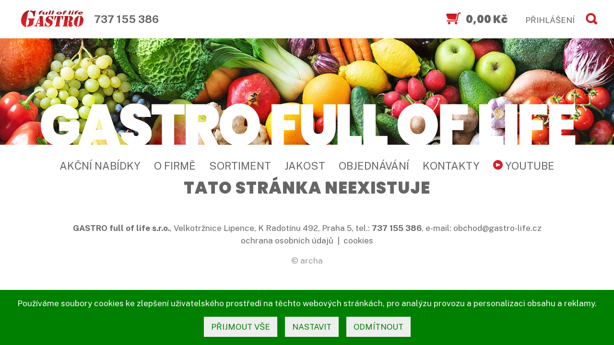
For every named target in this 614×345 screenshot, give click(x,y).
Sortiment (240, 166)
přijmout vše (240, 327)
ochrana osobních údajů (287, 240)
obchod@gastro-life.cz (497, 228)
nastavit (311, 327)
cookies (358, 240)
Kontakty (451, 166)
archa (311, 260)
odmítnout (378, 327)
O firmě (175, 166)
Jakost (304, 166)
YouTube (524, 166)
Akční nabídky (100, 166)
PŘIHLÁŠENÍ (550, 20)
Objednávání (374, 166)
